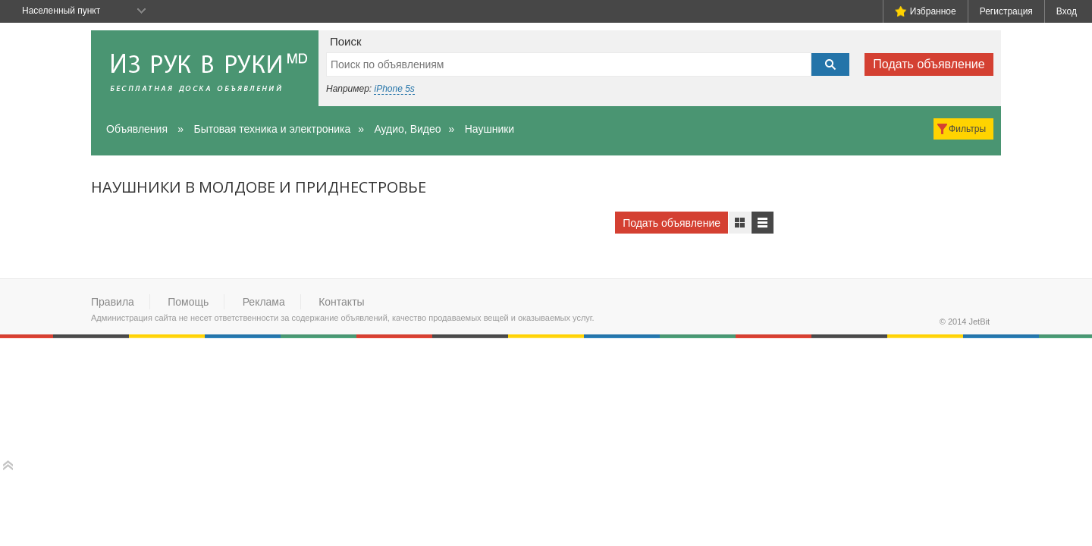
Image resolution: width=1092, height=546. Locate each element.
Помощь (188, 302)
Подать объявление (928, 64)
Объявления (137, 129)
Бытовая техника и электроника (271, 129)
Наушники (489, 129)
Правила (112, 302)
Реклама (264, 302)
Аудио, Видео (407, 129)
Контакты (341, 302)
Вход (1066, 11)
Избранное (925, 11)
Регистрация (1006, 11)
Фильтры (967, 129)
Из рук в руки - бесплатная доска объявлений (204, 68)
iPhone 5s (394, 88)
